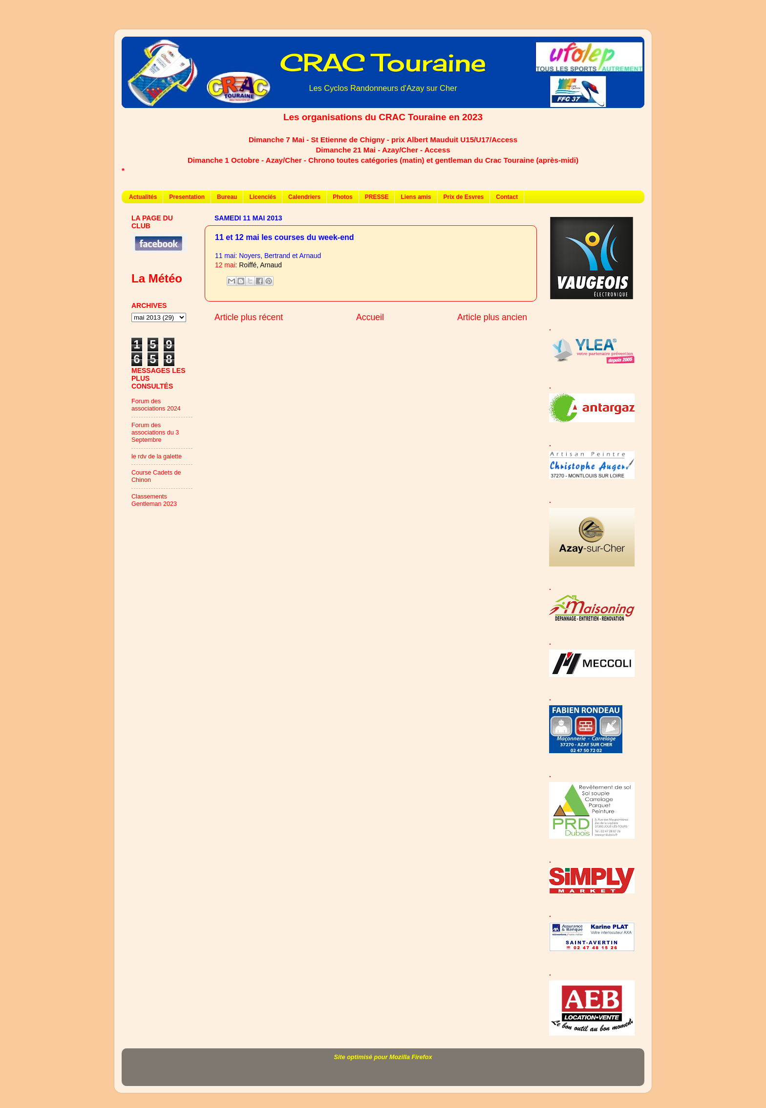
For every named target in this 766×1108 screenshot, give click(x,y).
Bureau (227, 197)
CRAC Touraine (383, 62)
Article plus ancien (492, 317)
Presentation (187, 197)
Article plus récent (248, 317)
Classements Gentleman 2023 (154, 500)
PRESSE (377, 197)
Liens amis (416, 197)
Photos (343, 197)
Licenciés (262, 197)
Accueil (370, 317)
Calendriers (304, 197)
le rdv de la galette (156, 456)
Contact (507, 197)
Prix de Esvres (464, 197)
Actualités (143, 197)
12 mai (225, 265)
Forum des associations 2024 (156, 405)
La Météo (156, 278)
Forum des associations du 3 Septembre (155, 432)
